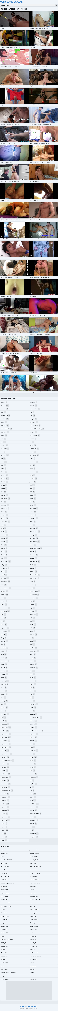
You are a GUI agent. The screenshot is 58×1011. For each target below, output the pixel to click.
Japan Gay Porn (5, 926)
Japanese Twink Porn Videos (8, 972)
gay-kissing (5, 787)
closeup (4, 555)
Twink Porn (4, 863)
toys (32, 790)
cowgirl (4, 575)
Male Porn (32, 906)
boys (3, 525)
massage (33, 535)
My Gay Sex (4, 966)
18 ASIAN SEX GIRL (34, 909)
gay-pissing (5, 800)
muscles (33, 568)
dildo (3, 618)
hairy (32, 415)
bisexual (4, 495)
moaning (33, 558)
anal (3, 412)
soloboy (33, 721)
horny (32, 458)
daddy (4, 604)
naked (32, 581)
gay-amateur (6, 727)
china (4, 545)
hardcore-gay (35, 435)
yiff (32, 830)
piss (32, 621)
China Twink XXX (34, 926)
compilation (5, 568)
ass (3, 442)
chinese (4, 548)
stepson (33, 737)
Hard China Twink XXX (6, 860)
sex (32, 671)
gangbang (5, 714)
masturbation (35, 541)
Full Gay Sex (4, 879)
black (3, 502)
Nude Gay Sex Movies (35, 860)
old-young (34, 598)
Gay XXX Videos (5, 850)
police (32, 628)
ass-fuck (4, 445)
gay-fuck (4, 770)
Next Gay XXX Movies (35, 956)
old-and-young (35, 591)
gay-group (5, 780)
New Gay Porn (33, 929)
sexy (32, 674)
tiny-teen (33, 784)
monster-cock (35, 561)
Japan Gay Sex (4, 853)
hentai (33, 445)
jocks (32, 488)
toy (32, 787)
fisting (3, 687)
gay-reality (5, 810)
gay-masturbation (7, 790)
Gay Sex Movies (5, 893)
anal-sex (5, 419)
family (4, 658)
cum (3, 585)
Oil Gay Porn (4, 899)
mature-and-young (36, 548)
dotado (4, 634)
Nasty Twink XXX (34, 919)
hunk (32, 465)
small (32, 701)
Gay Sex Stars (4, 962)
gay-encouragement (7, 760)
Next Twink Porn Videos (7, 939)
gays (3, 833)
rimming (33, 664)
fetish (4, 677)
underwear (34, 807)
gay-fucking (5, 774)
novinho (33, 585)
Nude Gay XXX (33, 913)
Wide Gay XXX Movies (35, 866)
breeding (4, 535)
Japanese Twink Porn (35, 850)
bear (3, 465)
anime (4, 435)
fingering (5, 681)
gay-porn (5, 804)
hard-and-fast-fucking (37, 429)
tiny (32, 780)
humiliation (34, 462)
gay (3, 717)
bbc (3, 458)
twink (33, 794)
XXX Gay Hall (4, 943)
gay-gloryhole (6, 777)
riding (33, 658)
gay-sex (4, 814)
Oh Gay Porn (33, 870)
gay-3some (5, 724)
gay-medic (5, 794)
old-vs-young (34, 595)
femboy (4, 671)
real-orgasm (34, 651)
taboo (33, 760)
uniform (33, 810)
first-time (4, 684)
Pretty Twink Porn (5, 923)
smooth (33, 707)
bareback (5, 455)
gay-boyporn (5, 741)
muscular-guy (34, 578)
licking (33, 512)
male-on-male (35, 531)
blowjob (4, 515)
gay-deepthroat (6, 754)
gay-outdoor (5, 797)
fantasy (4, 664)
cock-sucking (6, 561)
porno (32, 631)
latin (32, 502)
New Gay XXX (4, 933)
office (32, 588)
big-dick (4, 482)
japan (32, 475)
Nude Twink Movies (35, 883)
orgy (32, 608)
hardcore (33, 432)
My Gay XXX (4, 952)
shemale (33, 681)
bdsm (4, 462)
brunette (4, 538)
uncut (33, 800)
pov (32, 638)
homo (33, 452)
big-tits (4, 485)
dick (3, 614)
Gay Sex (3, 936)
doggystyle (5, 628)
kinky (32, 492)
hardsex (33, 439)
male (32, 525)
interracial (34, 472)
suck (32, 754)
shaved (33, 677)
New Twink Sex (33, 946)
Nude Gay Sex (33, 959)
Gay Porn (32, 969)
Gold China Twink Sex (6, 903)
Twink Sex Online (34, 853)
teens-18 (33, 774)
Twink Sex (32, 889)
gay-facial (5, 764)
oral (32, 601)
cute (3, 598)
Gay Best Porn (4, 919)
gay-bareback (6, 734)
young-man (34, 833)
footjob (4, 691)
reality (32, 654)
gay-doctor (5, 757)
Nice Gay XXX (33, 979)
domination (5, 631)
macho (32, 522)
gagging (4, 707)
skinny (33, 691)
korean (33, 498)
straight (33, 741)
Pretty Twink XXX (5, 976)
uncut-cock (34, 804)
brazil (3, 528)
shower (33, 684)
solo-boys (33, 714)
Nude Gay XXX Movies (6, 906)
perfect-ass (34, 614)
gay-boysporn (5, 744)
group (4, 840)
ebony (3, 638)
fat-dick (4, 668)
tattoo (33, 764)
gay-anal (5, 731)
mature (33, 545)
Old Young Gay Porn (35, 899)
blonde (4, 512)
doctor (4, 624)
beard (3, 468)
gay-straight (5, 817)
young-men (34, 837)
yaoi (32, 827)
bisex (3, 492)
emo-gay (4, 641)
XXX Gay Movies (5, 969)
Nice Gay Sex (33, 976)
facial (3, 654)
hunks (32, 468)
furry (3, 704)
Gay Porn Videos (5, 929)
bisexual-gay (5, 498)
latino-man (34, 508)
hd (32, 442)
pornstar (33, 634)
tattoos (33, 767)
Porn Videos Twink (5, 876)
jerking (33, 482)
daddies (4, 601)
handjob (33, 419)
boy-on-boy (5, 522)
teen (32, 770)
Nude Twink (33, 893)
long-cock (34, 518)
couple (4, 571)
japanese (33, 478)
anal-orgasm (5, 415)
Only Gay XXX (4, 873)
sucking (33, 757)
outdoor (33, 611)
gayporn (4, 830)
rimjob (33, 661)
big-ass (4, 472)
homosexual (34, 455)
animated (5, 425)
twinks (33, 797)
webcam (33, 823)
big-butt (4, 475)
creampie (5, 578)
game (3, 711)
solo (32, 711)
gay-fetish (5, 767)
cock (4, 558)
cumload (4, 591)
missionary (34, 555)
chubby (4, 551)
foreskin (4, 694)
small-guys (34, 704)
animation (5, 432)
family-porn (5, 661)
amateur (5, 405)
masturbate (34, 538)
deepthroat (5, 611)
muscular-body (35, 575)
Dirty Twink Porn (34, 863)
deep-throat (5, 608)
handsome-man (35, 425)
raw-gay (33, 648)
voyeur (33, 817)
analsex (4, 422)
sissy (32, 687)
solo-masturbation (36, 717)
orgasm (33, 604)
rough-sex (34, 668)
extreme (4, 651)
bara (3, 452)
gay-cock (5, 750)
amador (4, 402)
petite (32, 618)
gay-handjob (5, 784)
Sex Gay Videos (34, 856)
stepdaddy (34, 734)
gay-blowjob (6, 737)
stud (32, 744)
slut (32, 697)
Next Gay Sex (33, 916)
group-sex (33, 402)
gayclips (4, 823)
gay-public (5, 807)
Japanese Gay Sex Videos (7, 883)
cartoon (4, 541)
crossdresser (5, 581)
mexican (33, 551)
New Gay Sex (33, 933)
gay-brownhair (6, 747)
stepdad (33, 727)
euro (3, 644)
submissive (34, 750)
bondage (4, 518)
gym (32, 412)
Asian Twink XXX (5, 979)
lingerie (33, 515)
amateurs (4, 409)
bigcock (4, 488)
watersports (34, 820)
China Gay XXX (4, 889)
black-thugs (5, 508)
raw (32, 644)
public (33, 641)
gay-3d (4, 721)
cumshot (4, 595)
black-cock (5, 505)
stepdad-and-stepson (36, 731)
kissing (33, 495)
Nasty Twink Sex (5, 916)
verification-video (35, 814)
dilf (3, 621)
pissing (33, 624)
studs (32, 747)
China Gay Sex (4, 913)
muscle (33, 565)
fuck (3, 697)
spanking (33, 724)
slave (32, 694)
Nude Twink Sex (34, 876)
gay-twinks (5, 820)
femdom (4, 674)
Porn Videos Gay (5, 866)
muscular (33, 571)
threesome (34, 777)
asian (3, 439)
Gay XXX (3, 856)
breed (4, 531)
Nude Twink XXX (5, 896)
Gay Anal (32, 962)
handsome (34, 422)
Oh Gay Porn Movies (35, 873)
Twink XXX (3, 949)
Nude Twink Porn (34, 879)
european (4, 648)
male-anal (34, 528)
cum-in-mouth (6, 588)
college (4, 565)
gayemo (4, 827)
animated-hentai (6, 429)
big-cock (5, 478)
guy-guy (33, 405)
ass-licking (5, 449)
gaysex (4, 837)
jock (32, 485)
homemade (34, 449)
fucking (4, 701)
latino (33, 505)
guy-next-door (35, 409)
